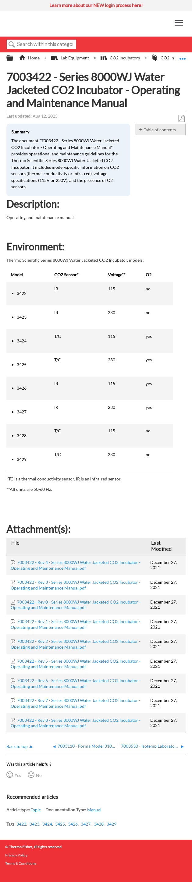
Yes (18, 775)
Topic (36, 809)
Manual (94, 809)
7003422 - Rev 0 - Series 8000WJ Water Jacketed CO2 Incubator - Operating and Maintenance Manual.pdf (75, 604)
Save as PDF (181, 118)
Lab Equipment (70, 57)
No (39, 775)
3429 (111, 824)
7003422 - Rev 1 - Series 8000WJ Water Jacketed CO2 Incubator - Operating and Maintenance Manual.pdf (75, 624)
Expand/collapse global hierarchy (13, 58)
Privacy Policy (16, 855)
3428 (99, 824)
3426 (73, 824)
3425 (60, 824)
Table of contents (160, 129)
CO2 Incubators (121, 57)
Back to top (17, 746)
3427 (86, 824)
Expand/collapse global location (182, 56)
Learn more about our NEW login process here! (96, 5)
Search (11, 44)
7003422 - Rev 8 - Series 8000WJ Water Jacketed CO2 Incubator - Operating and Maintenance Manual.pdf (75, 722)
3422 (21, 824)
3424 (47, 824)
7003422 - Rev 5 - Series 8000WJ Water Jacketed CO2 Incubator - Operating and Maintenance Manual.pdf (75, 663)
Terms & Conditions (20, 863)
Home (30, 57)
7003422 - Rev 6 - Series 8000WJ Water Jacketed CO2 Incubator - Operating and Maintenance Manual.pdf (75, 683)
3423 (34, 824)
